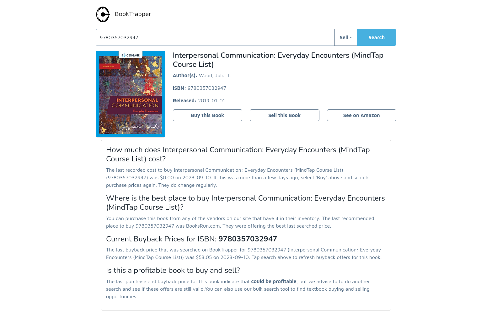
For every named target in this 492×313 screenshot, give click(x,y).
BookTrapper (123, 14)
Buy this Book (207, 115)
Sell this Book (284, 115)
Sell (344, 37)
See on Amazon (361, 115)
